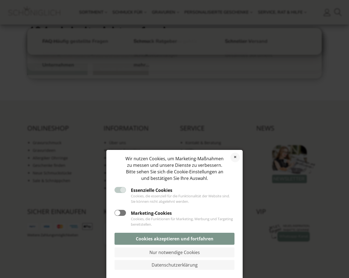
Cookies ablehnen (235, 157)
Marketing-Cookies (151, 213)
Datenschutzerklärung (175, 265)
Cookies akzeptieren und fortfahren (174, 239)
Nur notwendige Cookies (174, 252)
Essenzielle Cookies (151, 190)
